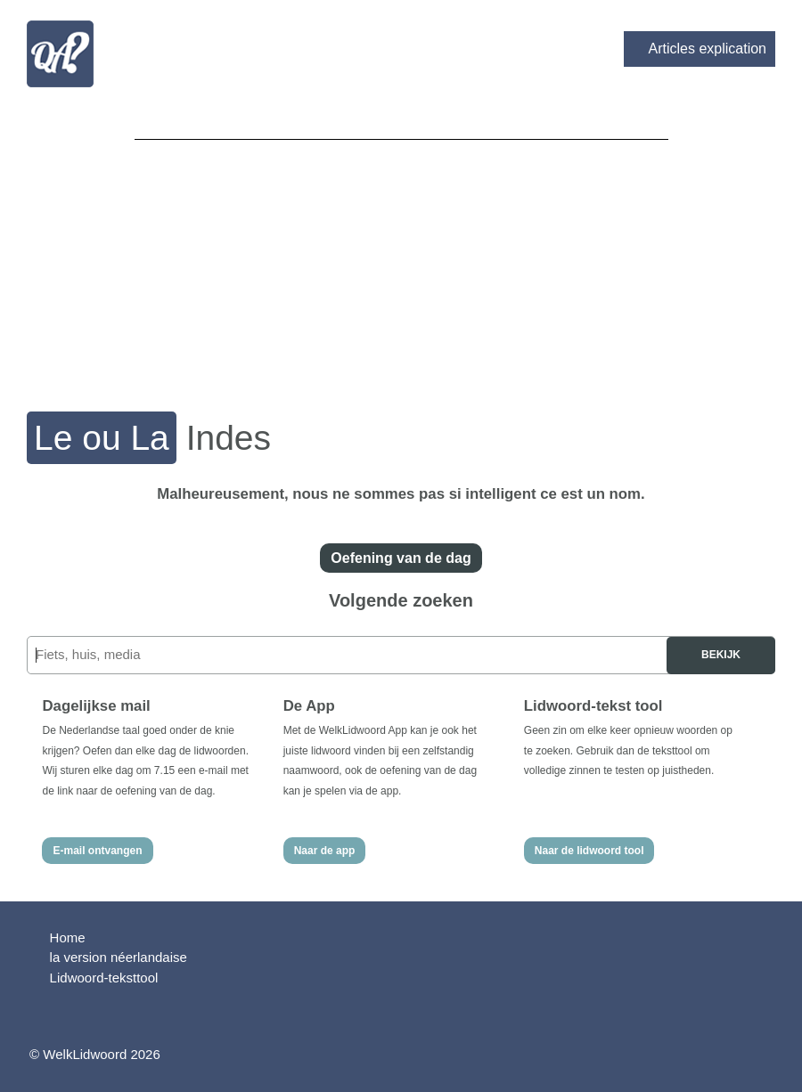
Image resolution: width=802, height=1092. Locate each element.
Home (68, 937)
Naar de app (325, 850)
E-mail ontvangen (97, 850)
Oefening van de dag (401, 558)
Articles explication (708, 48)
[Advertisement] (401, 263)
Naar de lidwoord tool (589, 850)
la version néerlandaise (118, 957)
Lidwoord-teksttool (104, 977)
